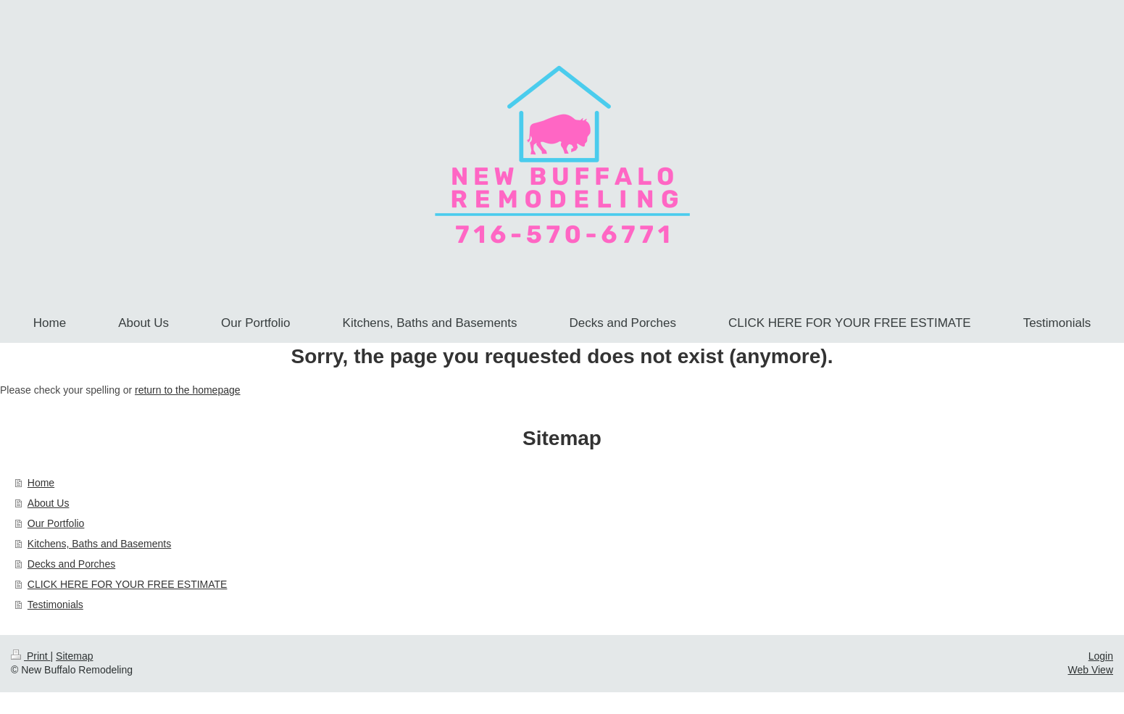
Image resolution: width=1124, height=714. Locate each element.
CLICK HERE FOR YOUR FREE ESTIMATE (128, 584)
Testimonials (55, 604)
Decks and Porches (71, 564)
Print (31, 656)
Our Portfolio (56, 523)
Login (1100, 656)
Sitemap (74, 656)
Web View (1090, 670)
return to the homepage (188, 390)
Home (41, 483)
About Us (49, 503)
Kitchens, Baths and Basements (99, 543)
